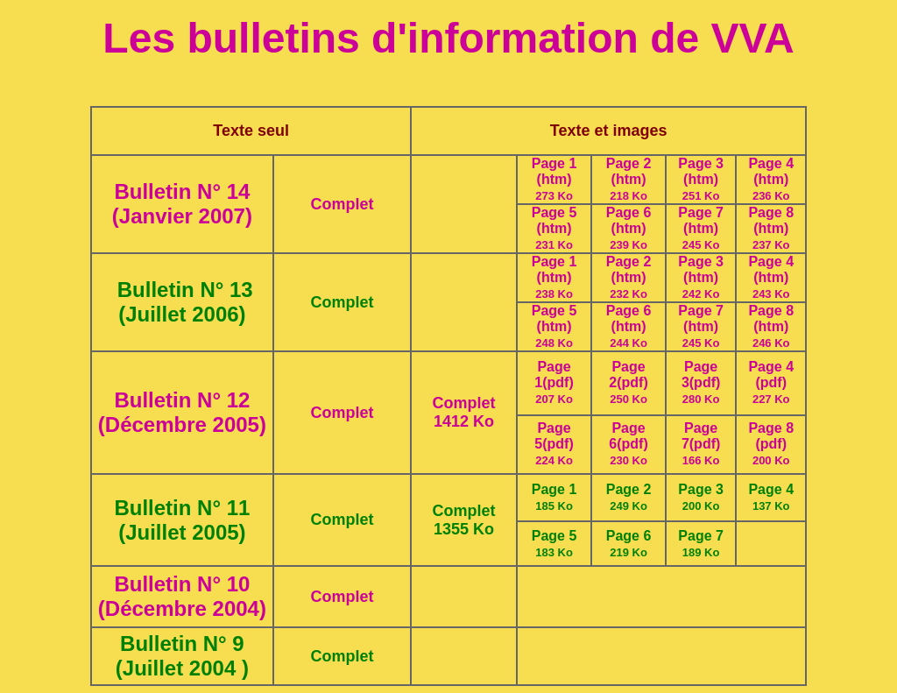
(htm (552, 228)
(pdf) (558, 382)
